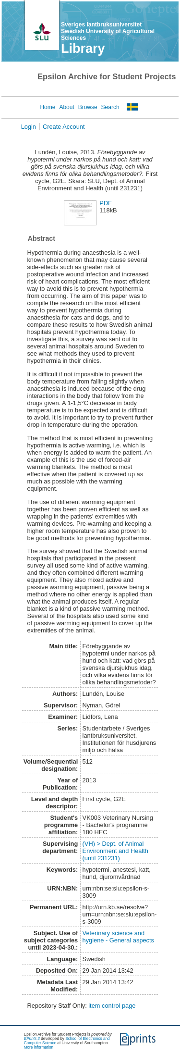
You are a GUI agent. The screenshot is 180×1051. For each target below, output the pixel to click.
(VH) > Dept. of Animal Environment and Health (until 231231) (115, 851)
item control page (111, 1005)
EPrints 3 (32, 1039)
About (66, 107)
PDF (105, 203)
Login (28, 126)
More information (38, 1047)
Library (83, 48)
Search (110, 107)
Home (47, 107)
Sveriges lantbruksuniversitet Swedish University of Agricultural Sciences (108, 31)
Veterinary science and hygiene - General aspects (118, 936)
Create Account (64, 126)
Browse (87, 107)
